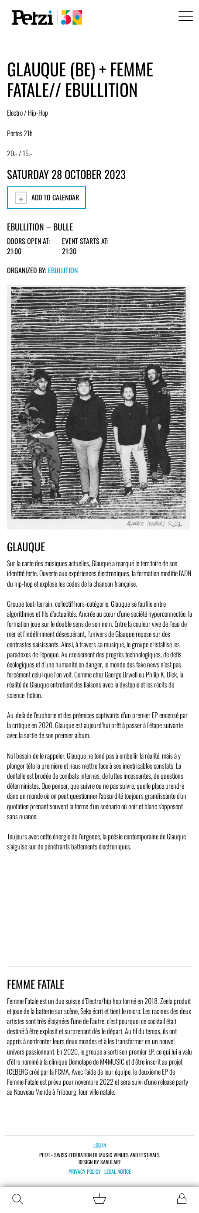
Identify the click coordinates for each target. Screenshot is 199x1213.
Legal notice (117, 1171)
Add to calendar (46, 198)
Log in (99, 1145)
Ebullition (63, 270)
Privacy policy (85, 1171)
